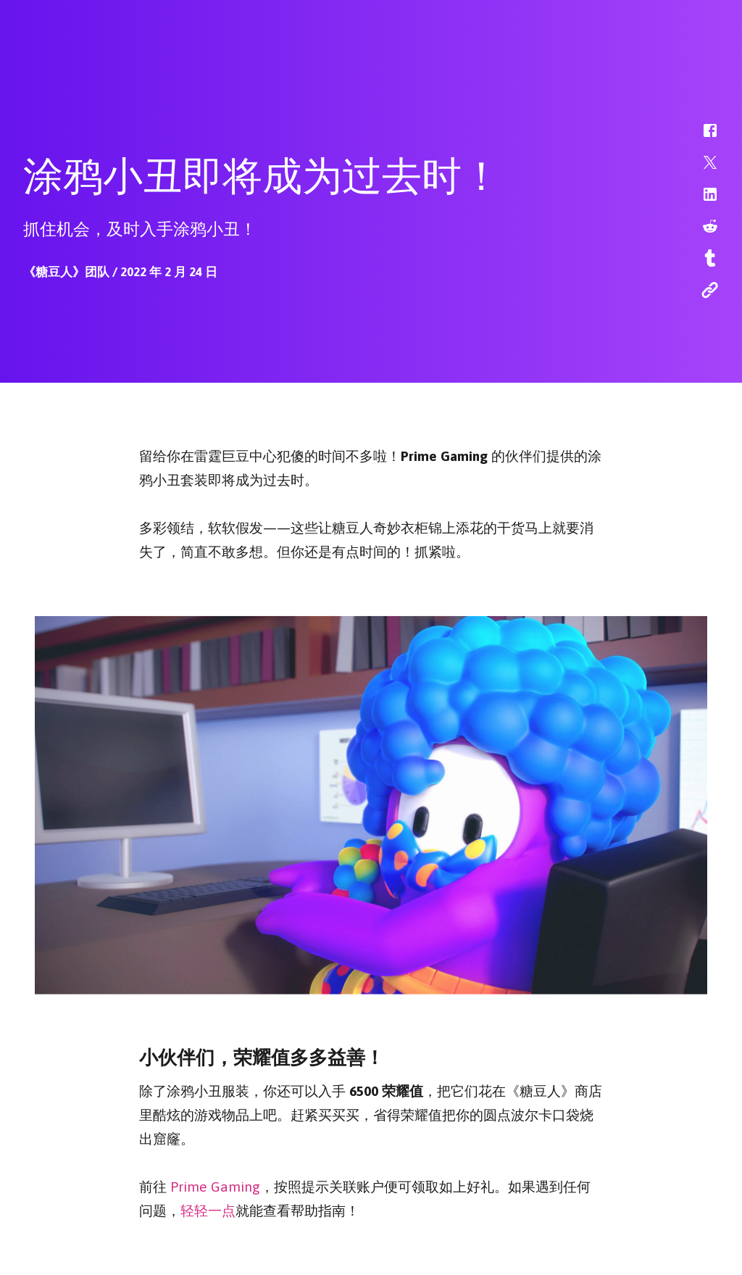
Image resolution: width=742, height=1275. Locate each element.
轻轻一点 (207, 1208)
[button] (701, 138)
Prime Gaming (215, 1184)
